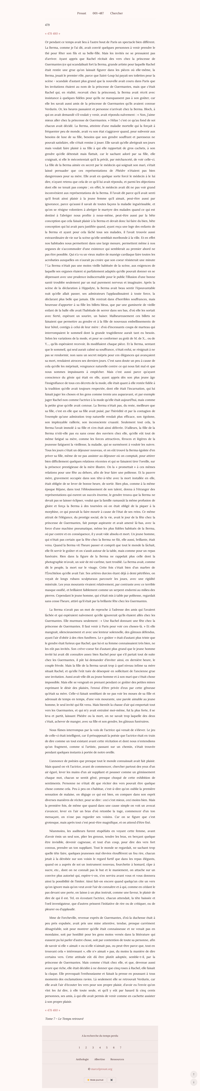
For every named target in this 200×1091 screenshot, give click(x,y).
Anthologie (82, 1059)
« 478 (48, 33)
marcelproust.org (101, 1069)
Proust (81, 13)
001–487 (98, 13)
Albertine (99, 1059)
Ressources (117, 1059)
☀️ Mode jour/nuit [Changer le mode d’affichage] (95, 1080)
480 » (56, 33)
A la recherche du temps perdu (100, 1035)
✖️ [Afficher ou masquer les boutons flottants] (111, 1080)
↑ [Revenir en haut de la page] (194, 1074)
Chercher (116, 13)
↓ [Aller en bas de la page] (194, 1082)
